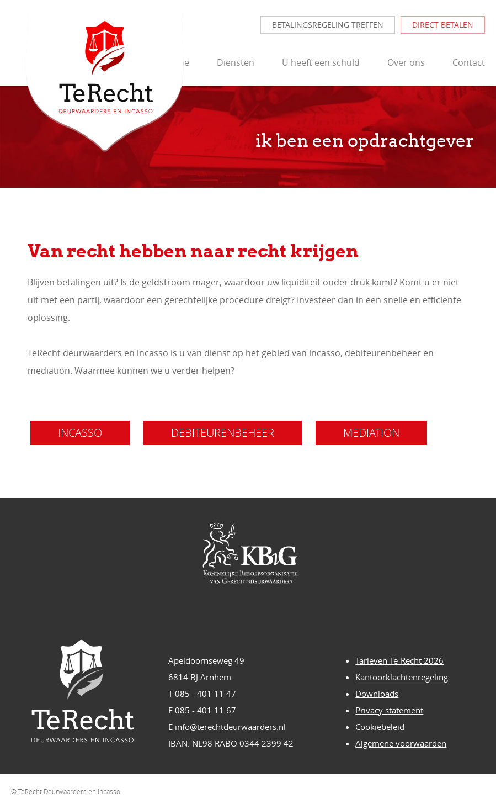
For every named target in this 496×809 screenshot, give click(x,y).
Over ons (406, 62)
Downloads (376, 693)
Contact (468, 62)
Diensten (235, 62)
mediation (371, 432)
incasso (80, 432)
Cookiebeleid (379, 726)
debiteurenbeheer (222, 432)
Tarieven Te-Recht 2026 (399, 660)
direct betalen (442, 24)
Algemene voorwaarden (400, 743)
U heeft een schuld (321, 62)
